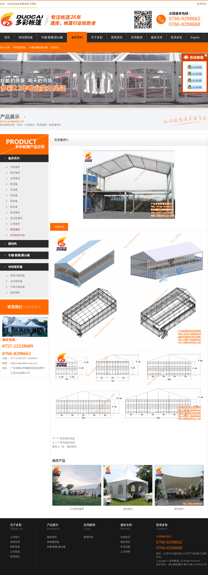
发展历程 (15, 542)
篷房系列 (77, 37)
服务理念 (125, 542)
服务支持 (156, 37)
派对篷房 (15, 172)
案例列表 (88, 537)
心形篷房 (15, 223)
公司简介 (15, 537)
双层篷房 (15, 229)
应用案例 (136, 37)
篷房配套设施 (17, 235)
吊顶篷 (13, 189)
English (195, 37)
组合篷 (13, 206)
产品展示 (29, 124)
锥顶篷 (13, 184)
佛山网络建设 (175, 564)
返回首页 (72, 446)
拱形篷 (13, 201)
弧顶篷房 (15, 212)
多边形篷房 (16, 218)
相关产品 (58, 460)
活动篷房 (15, 167)
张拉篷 (13, 195)
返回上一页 (58, 446)
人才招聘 (125, 551)
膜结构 (12, 243)
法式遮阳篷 (16, 281)
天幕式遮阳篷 (17, 286)
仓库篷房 (15, 178)
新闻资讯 (116, 37)
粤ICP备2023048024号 (195, 564)
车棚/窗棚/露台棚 (52, 37)
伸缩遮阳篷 (25, 37)
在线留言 (125, 537)
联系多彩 (176, 37)
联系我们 (202, 3)
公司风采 (15, 551)
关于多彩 (97, 37)
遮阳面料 (15, 292)
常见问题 (125, 546)
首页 (7, 37)
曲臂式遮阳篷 (17, 275)
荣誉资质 (15, 546)
